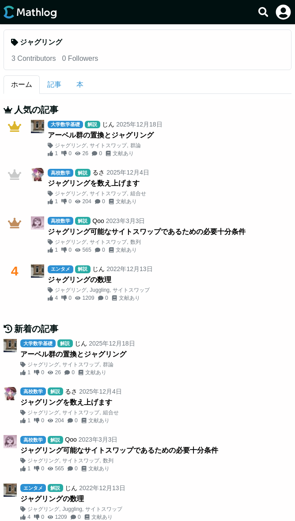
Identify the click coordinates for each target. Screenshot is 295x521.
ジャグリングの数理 (79, 279)
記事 (54, 84)
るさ (98, 172)
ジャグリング (71, 145)
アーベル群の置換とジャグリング (101, 135)
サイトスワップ (108, 145)
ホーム (21, 84)
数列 (135, 242)
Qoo (98, 220)
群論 (135, 145)
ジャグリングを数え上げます (94, 183)
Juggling (100, 290)
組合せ (138, 193)
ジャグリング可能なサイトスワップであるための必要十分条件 (147, 231)
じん (108, 124)
